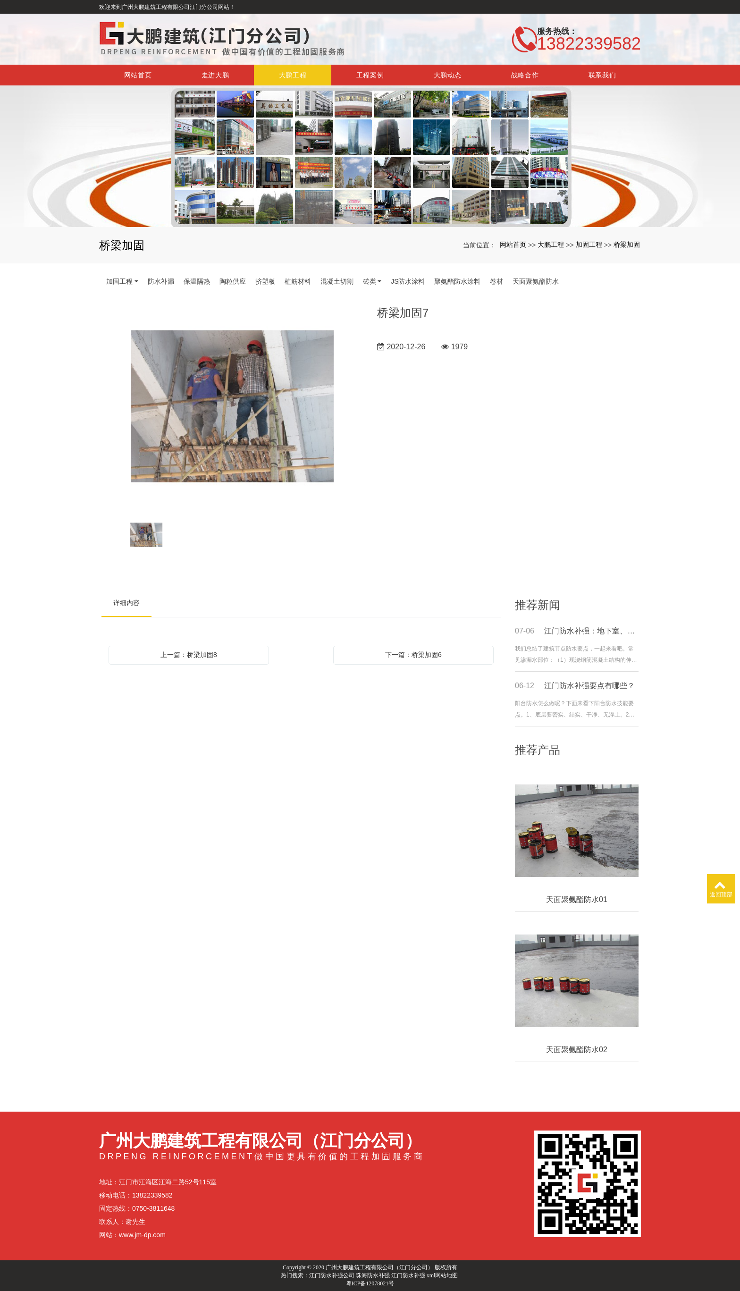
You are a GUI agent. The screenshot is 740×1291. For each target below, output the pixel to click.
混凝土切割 (336, 281)
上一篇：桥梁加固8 (188, 654)
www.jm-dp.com (142, 1235)
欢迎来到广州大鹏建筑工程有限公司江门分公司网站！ (167, 7)
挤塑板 (265, 281)
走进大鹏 (215, 75)
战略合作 (525, 75)
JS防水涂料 (408, 281)
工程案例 (370, 75)
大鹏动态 (448, 75)
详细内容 (126, 603)
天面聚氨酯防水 (536, 281)
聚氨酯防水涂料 (457, 281)
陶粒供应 (232, 281)
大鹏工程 (293, 75)
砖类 (369, 281)
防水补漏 (161, 281)
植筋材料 (298, 281)
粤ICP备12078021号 (370, 1283)
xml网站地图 (442, 1275)
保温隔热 (197, 281)
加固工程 (589, 244)
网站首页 (138, 75)
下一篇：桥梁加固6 (413, 654)
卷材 (496, 281)
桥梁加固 (627, 244)
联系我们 (602, 75)
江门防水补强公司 (331, 1275)
